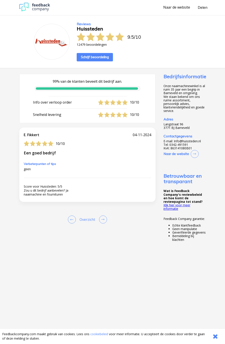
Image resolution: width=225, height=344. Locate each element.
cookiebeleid (99, 334)
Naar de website (176, 7)
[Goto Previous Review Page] (73, 219)
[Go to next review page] (102, 219)
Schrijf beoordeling (95, 57)
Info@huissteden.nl (187, 141)
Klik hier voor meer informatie (176, 207)
